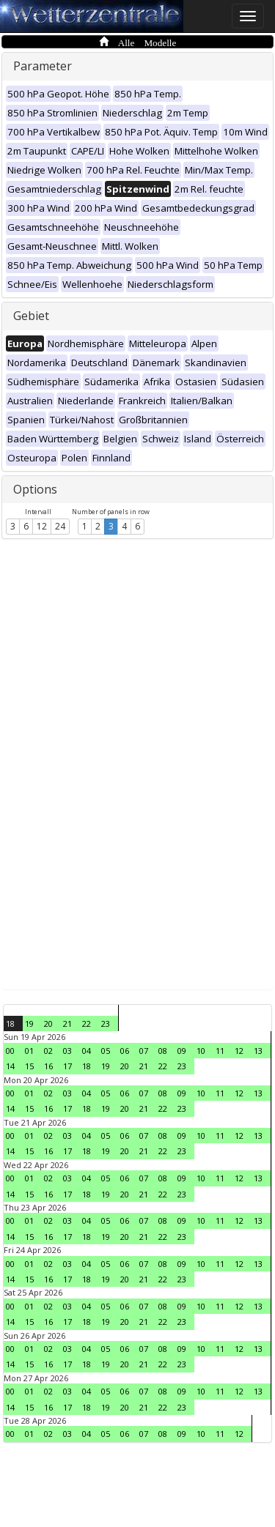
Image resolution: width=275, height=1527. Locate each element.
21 (67, 1023)
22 (86, 1023)
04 (86, 1050)
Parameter (42, 66)
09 (181, 1050)
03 (67, 1050)
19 (29, 1023)
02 (48, 1050)
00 (10, 1050)
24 (60, 526)
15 (29, 1065)
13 (258, 1050)
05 (105, 1050)
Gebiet (31, 316)
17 (67, 1065)
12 (42, 526)
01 (29, 1050)
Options (35, 489)
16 (48, 1065)
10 (201, 1050)
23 (105, 1023)
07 (143, 1050)
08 (162, 1050)
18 (10, 1023)
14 (10, 1065)
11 (220, 1050)
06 (124, 1050)
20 (48, 1023)
